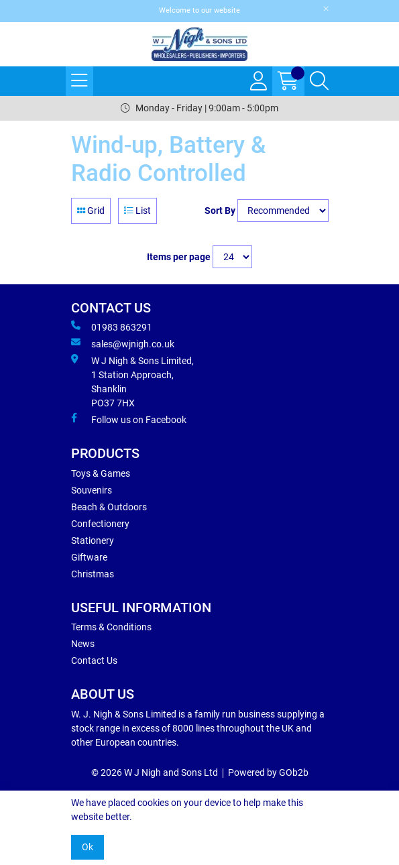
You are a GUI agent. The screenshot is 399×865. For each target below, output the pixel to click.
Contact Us (94, 660)
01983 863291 (111, 327)
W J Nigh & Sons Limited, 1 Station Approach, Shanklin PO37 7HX (132, 381)
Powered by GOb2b (268, 772)
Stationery (92, 540)
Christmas (92, 574)
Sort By (220, 210)
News (83, 643)
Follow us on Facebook (128, 419)
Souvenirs (91, 490)
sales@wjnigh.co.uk (122, 343)
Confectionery (100, 523)
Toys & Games (100, 473)
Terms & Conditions (111, 627)
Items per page (179, 256)
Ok (87, 847)
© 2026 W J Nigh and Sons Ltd (154, 772)
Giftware (89, 557)
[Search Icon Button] (319, 81)
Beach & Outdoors (109, 507)
